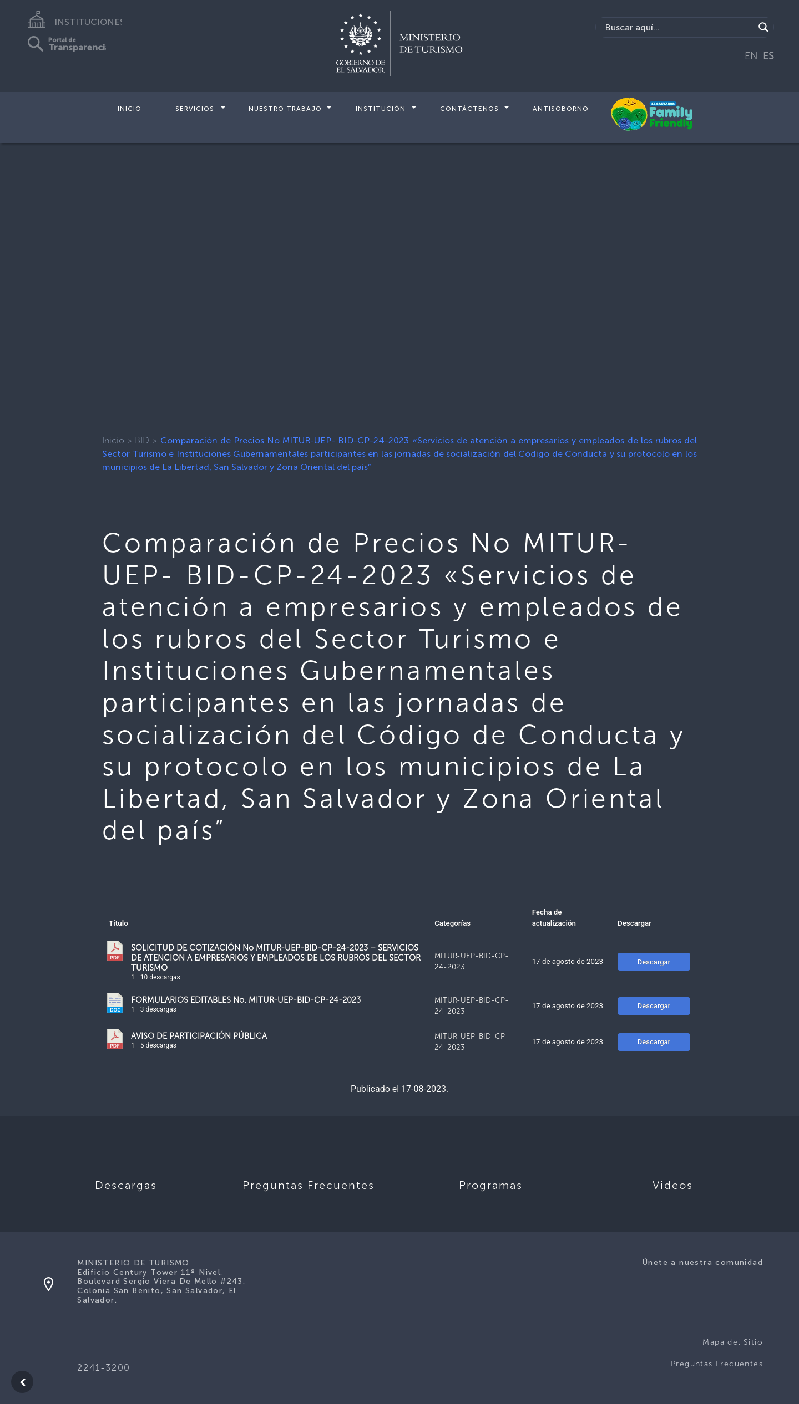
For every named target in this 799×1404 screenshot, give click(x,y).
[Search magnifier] (763, 27)
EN (751, 56)
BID (142, 440)
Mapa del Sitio (732, 1342)
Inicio (129, 109)
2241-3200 (103, 1367)
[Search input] (678, 27)
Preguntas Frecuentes (717, 1364)
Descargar (654, 962)
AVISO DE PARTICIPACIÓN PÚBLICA (199, 1036)
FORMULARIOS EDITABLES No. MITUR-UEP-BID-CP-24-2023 (246, 1000)
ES (768, 56)
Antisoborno (561, 109)
